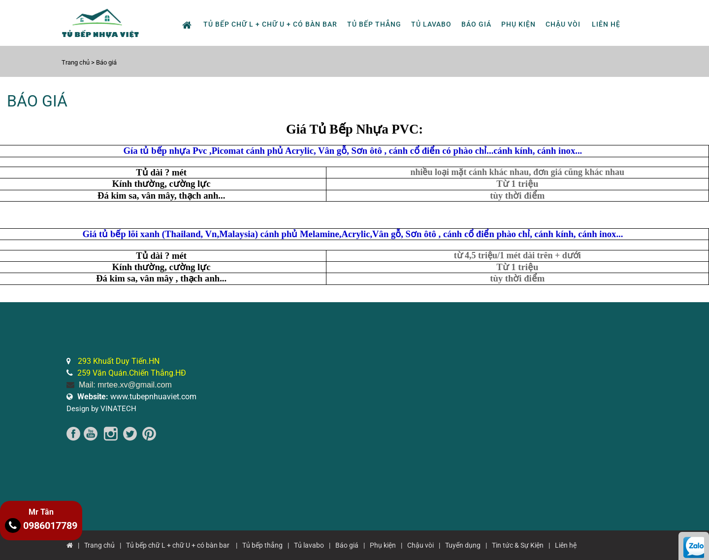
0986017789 (41, 525)
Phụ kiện (518, 24)
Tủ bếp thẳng (374, 24)
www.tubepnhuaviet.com (136, 396)
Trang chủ (76, 62)
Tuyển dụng (463, 545)
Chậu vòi (563, 24)
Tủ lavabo (431, 24)
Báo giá (476, 24)
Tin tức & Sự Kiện (518, 545)
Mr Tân (41, 512)
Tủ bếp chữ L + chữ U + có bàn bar (270, 24)
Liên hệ (606, 24)
